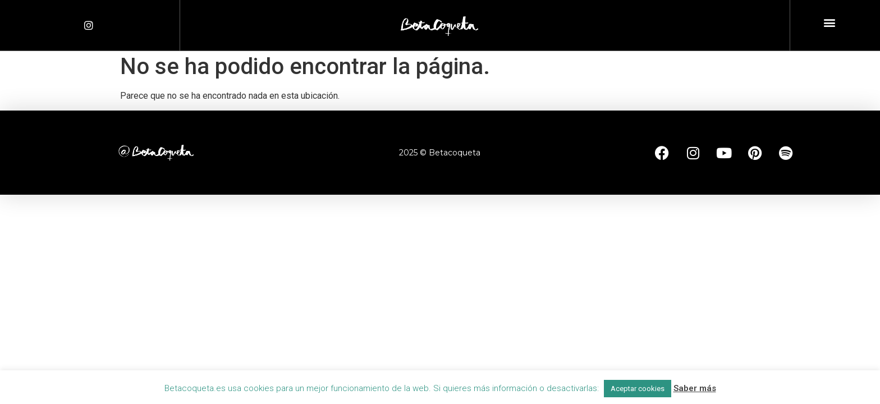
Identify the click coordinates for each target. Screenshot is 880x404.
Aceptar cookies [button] (637, 388)
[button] (829, 22)
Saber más (694, 388)
